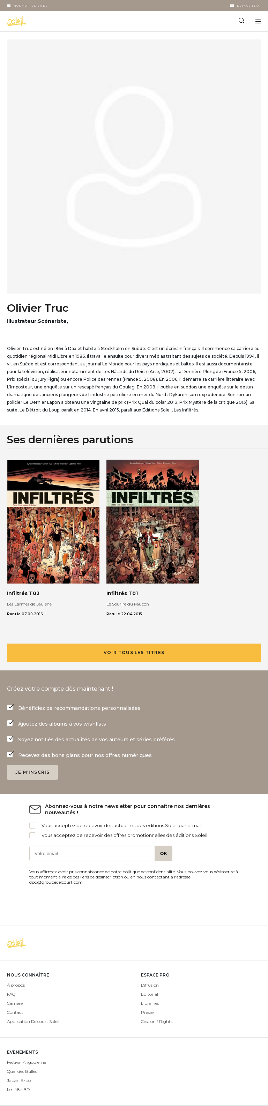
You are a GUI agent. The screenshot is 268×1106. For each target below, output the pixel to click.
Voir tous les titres (134, 652)
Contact (15, 1012)
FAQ (11, 994)
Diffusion (150, 985)
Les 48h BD (18, 1089)
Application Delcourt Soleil (33, 1021)
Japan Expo (19, 1080)
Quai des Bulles (22, 1071)
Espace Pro (248, 5)
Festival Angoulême (26, 1062)
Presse (147, 1012)
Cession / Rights (156, 1021)
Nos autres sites (31, 5)
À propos (16, 985)
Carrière (15, 1003)
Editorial (149, 994)
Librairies (150, 1003)
